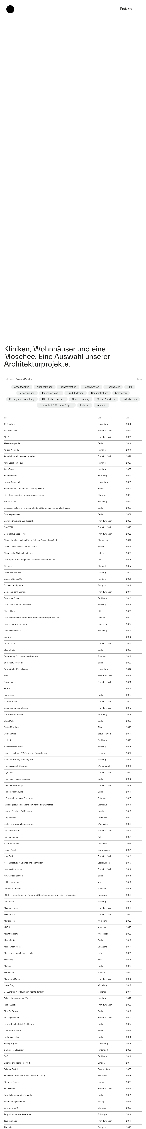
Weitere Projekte (24, 379)
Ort (99, 418)
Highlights (9, 379)
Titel (6, 418)
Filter (139, 379)
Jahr (128, 418)
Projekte (130, 9)
